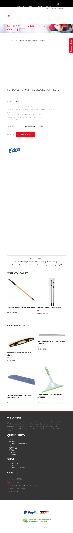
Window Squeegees (53, 262)
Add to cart (26, 134)
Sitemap (12, 454)
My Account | (21, 7)
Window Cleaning (40, 262)
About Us (13, 448)
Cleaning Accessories (27, 262)
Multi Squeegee (20, 265)
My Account (14, 463)
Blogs (11, 450)
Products (14, 41)
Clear (42, 126)
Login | (30, 7)
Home (9, 41)
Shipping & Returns (17, 468)
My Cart (48, 7)
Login (11, 466)
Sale (11, 446)
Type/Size (11, 126)
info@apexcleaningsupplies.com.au (23, 485)
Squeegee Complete (43, 265)
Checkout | (39, 7)
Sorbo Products (31, 265)
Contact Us (14, 452)
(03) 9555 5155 (14, 482)
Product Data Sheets (18, 444)
